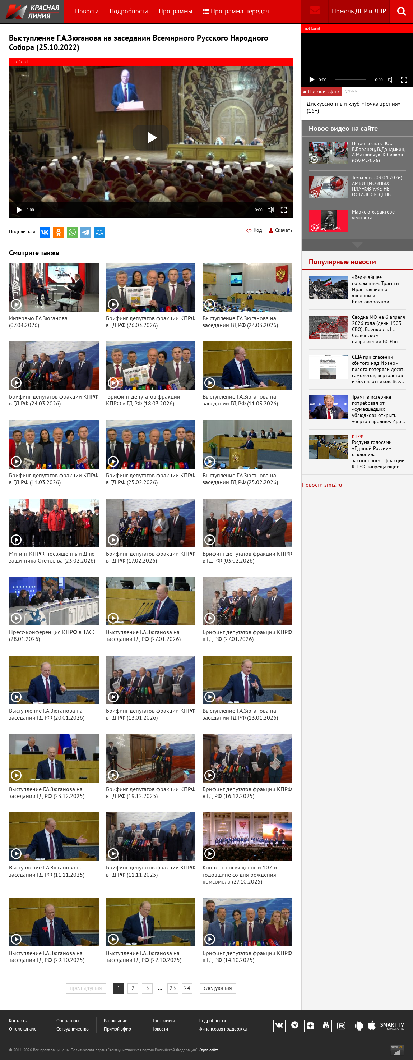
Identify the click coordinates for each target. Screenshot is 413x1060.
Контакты (18, 1021)
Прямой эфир (117, 1029)
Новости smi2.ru (322, 485)
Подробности (129, 11)
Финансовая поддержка (223, 1029)
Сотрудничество (72, 1029)
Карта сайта (208, 1050)
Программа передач (236, 11)
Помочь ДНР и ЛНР (359, 11)
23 (173, 988)
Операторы (67, 1021)
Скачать (281, 230)
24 (187, 988)
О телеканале (23, 1029)
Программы (175, 11)
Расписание (115, 1021)
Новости (87, 11)
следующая (218, 988)
